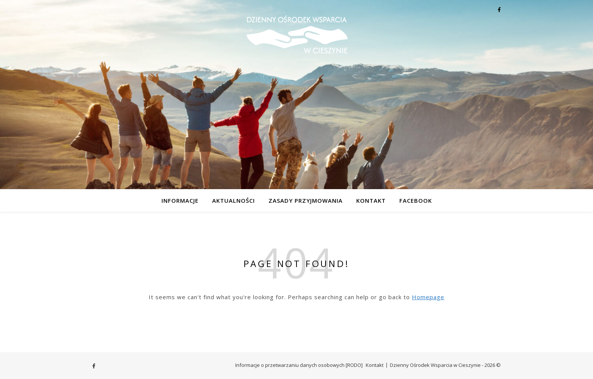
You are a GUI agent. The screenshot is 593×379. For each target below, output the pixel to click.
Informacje (180, 200)
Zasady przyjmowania (306, 200)
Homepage (428, 297)
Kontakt (371, 200)
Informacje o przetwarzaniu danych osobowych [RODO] (299, 365)
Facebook (415, 200)
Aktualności (233, 200)
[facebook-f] (499, 9)
